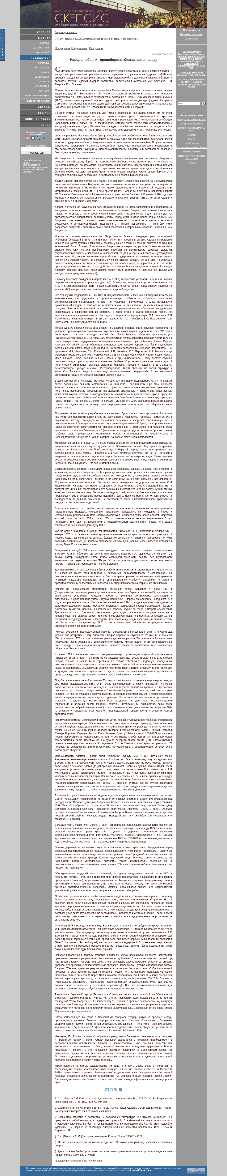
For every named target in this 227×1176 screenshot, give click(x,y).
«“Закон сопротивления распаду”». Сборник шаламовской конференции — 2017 (191, 83)
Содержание (79, 48)
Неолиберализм (191, 143)
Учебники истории (129, 39)
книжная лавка (38, 118)
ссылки (44, 112)
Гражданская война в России (191, 119)
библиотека (41, 58)
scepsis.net (161, 1168)
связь (46, 124)
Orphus (26, 162)
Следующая (96, 48)
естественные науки (37, 95)
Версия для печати (66, 32)
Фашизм (191, 139)
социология (42, 86)
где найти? (42, 52)
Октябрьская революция (191, 124)
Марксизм (191, 135)
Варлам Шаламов (191, 34)
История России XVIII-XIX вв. (69, 39)
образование (41, 67)
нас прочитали (40, 47)
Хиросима (191, 38)
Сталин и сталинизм (191, 151)
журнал (44, 37)
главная (44, 32)
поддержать (2, 44)
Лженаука (191, 163)
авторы (44, 107)
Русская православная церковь (191, 147)
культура (44, 90)
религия (44, 72)
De (204, 1)
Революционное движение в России (101, 39)
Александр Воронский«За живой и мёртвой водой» (191, 74)
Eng (199, 1)
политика (43, 62)
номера (44, 43)
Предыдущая (62, 48)
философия (42, 76)
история (44, 81)
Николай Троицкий (162, 54)
